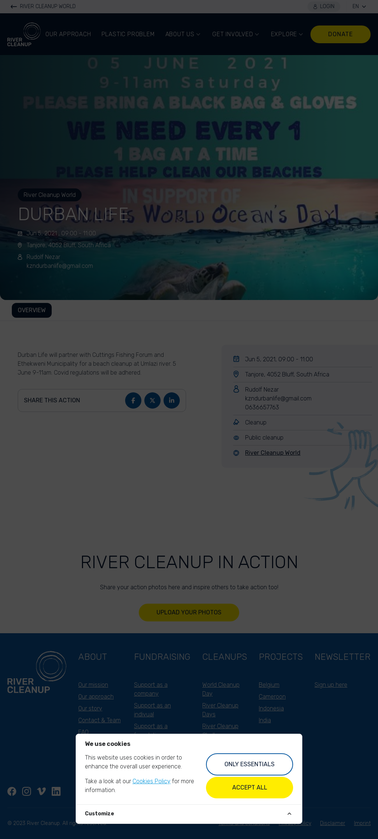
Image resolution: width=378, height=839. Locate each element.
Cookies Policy (152, 781)
